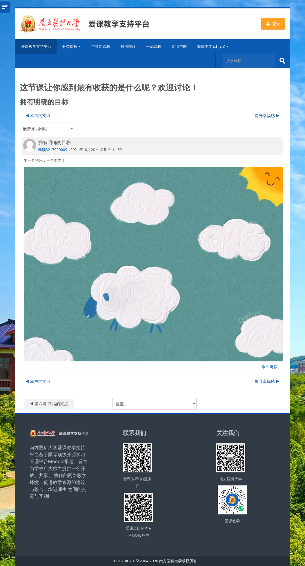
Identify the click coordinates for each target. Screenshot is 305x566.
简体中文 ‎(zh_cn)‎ (213, 46)
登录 (273, 23)
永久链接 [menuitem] (270, 366)
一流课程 (153, 46)
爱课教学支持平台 (36, 46)
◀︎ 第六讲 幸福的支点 (49, 403)
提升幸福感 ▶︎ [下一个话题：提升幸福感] (267, 115)
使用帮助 (179, 46)
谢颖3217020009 (52, 149)
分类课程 (71, 46)
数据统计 (128, 46)
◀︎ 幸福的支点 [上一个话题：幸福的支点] (38, 115)
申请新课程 (100, 46)
